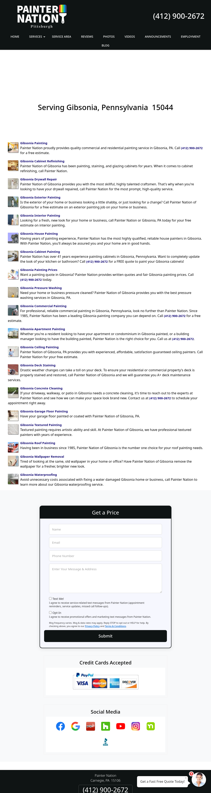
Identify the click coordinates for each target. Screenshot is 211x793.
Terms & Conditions (115, 590)
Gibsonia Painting (33, 107)
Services (37, 38)
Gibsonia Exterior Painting (40, 161)
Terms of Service (137, 784)
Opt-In (57, 577)
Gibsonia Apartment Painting (42, 293)
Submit (105, 600)
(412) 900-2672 (178, 16)
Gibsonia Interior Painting (40, 179)
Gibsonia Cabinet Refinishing (42, 125)
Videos (130, 36)
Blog (105, 45)
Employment (190, 36)
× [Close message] (186, 778)
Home (15, 36)
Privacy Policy (92, 590)
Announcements (158, 36)
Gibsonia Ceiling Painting (39, 311)
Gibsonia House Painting (39, 197)
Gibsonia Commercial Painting (43, 270)
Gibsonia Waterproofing (38, 439)
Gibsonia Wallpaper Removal (42, 420)
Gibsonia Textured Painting (41, 389)
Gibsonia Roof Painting (37, 407)
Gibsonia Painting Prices (38, 234)
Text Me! (58, 563)
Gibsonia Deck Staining (37, 329)
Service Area (61, 36)
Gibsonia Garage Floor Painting (44, 375)
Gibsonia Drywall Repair (38, 143)
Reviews (87, 36)
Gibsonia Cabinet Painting (40, 216)
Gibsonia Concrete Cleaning (41, 352)
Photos (109, 36)
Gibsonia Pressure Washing (41, 252)
